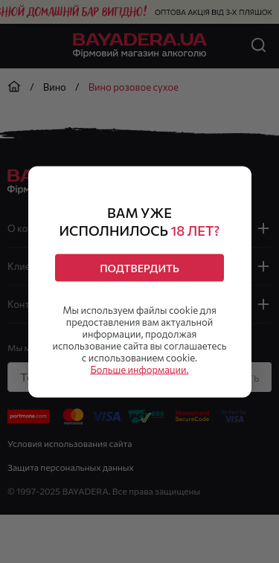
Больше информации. (139, 369)
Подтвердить (139, 267)
